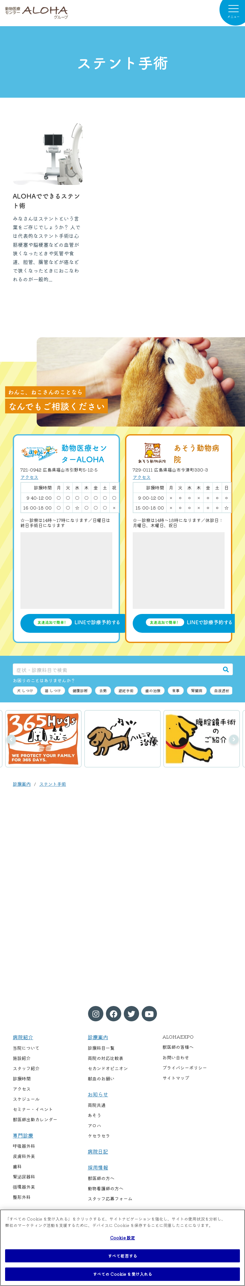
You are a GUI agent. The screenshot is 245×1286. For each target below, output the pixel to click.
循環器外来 (24, 1187)
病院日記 (98, 1151)
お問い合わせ (175, 1057)
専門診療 (23, 1135)
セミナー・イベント (33, 1109)
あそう (94, 1115)
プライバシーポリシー (184, 1067)
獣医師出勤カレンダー (35, 1119)
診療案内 (22, 784)
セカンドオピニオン (108, 1068)
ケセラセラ (99, 1135)
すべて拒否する (122, 1256)
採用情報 (98, 1167)
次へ (234, 739)
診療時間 (22, 1078)
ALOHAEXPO (178, 1036)
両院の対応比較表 (105, 1058)
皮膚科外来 (24, 1156)
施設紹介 (22, 1058)
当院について (26, 1048)
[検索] (226, 669)
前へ (11, 739)
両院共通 (97, 1105)
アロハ (94, 1125)
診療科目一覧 (101, 1048)
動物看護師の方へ (105, 1188)
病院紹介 (23, 1037)
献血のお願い (101, 1078)
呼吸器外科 (24, 1146)
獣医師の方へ (101, 1178)
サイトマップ (175, 1078)
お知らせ (98, 1094)
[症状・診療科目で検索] (116, 669)
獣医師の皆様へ (178, 1047)
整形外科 (22, 1197)
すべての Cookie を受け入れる (122, 1274)
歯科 (17, 1166)
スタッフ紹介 (26, 1068)
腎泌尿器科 (24, 1176)
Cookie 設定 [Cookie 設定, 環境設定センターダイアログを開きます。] (122, 1238)
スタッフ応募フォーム (110, 1198)
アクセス (29, 477)
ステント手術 (52, 784)
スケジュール (26, 1099)
